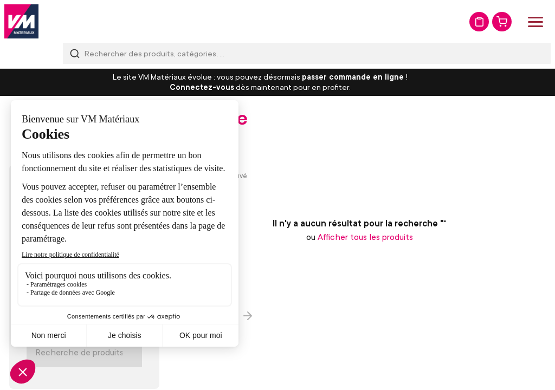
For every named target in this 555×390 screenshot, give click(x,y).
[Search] (84, 352)
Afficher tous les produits (365, 237)
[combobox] (307, 53)
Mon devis (479, 21)
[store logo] (21, 21)
